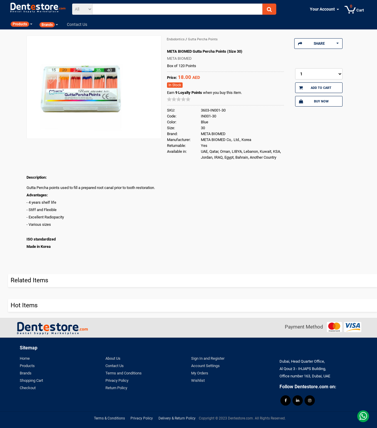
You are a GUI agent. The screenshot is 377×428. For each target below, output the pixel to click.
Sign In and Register (207, 358)
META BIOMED (179, 58)
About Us (112, 358)
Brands (26, 373)
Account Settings (205, 366)
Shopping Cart (31, 380)
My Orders (199, 373)
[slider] (179, 99)
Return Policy (116, 388)
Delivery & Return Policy (177, 418)
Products (27, 366)
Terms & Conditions (109, 418)
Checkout (28, 388)
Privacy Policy (116, 380)
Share (318, 44)
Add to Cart (315, 88)
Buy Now (313, 101)
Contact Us (114, 366)
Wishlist (198, 380)
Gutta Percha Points (203, 39)
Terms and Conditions (123, 373)
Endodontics (176, 39)
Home (25, 358)
